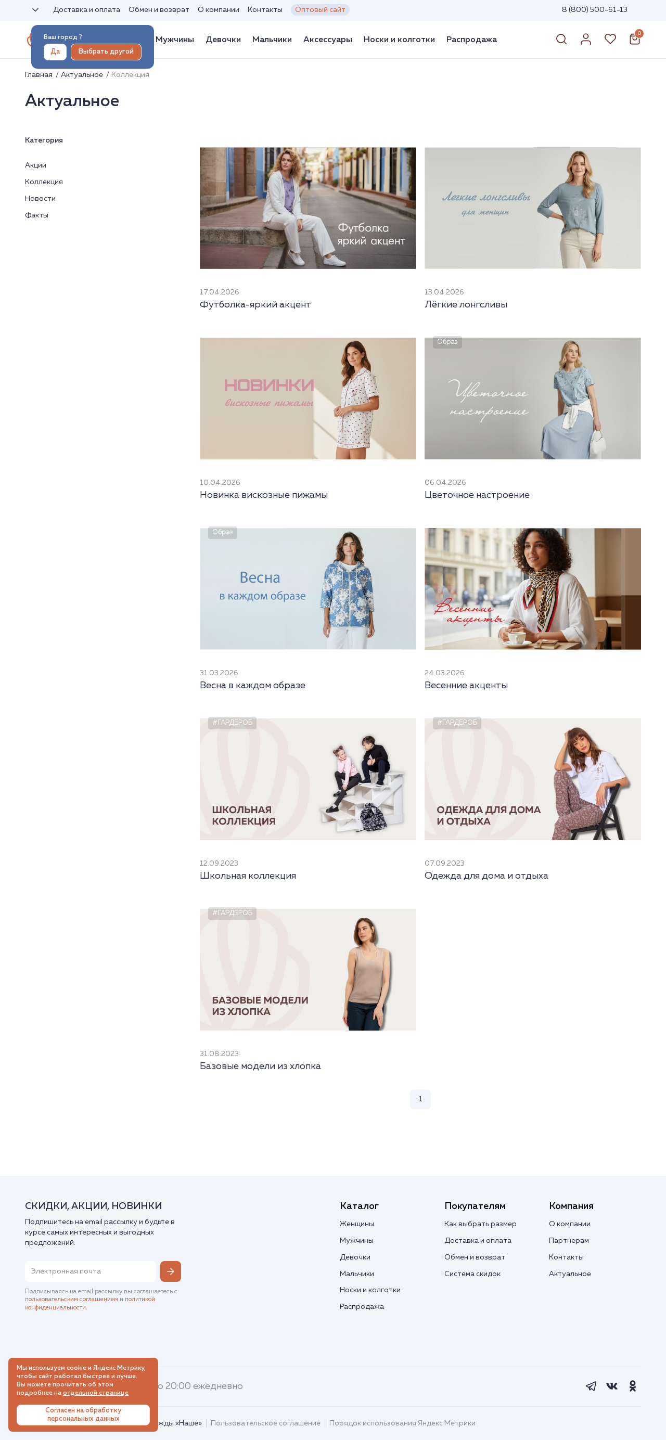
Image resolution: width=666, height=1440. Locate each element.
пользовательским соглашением (71, 1299)
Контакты (265, 10)
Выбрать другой (106, 51)
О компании (218, 10)
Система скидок (472, 1274)
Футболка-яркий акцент (255, 305)
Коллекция (44, 182)
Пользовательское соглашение (266, 1423)
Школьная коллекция (248, 876)
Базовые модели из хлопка (260, 1066)
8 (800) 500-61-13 (594, 10)
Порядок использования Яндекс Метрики (402, 1423)
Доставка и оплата (86, 10)
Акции (35, 165)
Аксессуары (327, 39)
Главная (39, 75)
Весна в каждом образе (252, 685)
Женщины (357, 1224)
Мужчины (175, 39)
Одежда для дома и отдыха (486, 876)
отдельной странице (96, 1393)
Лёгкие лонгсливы (466, 305)
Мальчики (272, 39)
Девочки (223, 39)
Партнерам (569, 1240)
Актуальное (83, 75)
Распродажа (471, 39)
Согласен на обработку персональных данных (83, 1414)
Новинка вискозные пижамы (264, 495)
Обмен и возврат (159, 10)
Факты (36, 215)
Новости (40, 198)
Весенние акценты (466, 685)
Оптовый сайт (320, 10)
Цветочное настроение (477, 495)
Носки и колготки (399, 39)
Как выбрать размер (480, 1224)
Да (55, 51)
